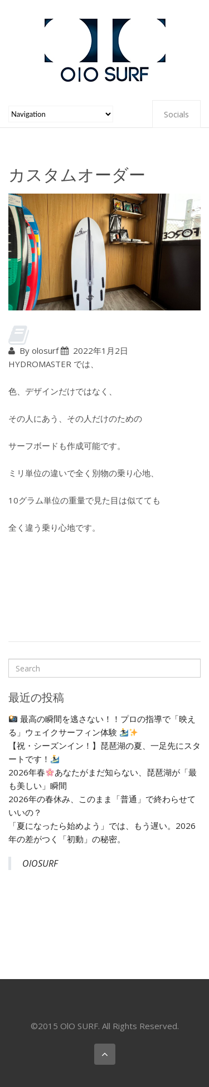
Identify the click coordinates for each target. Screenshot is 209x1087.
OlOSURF (40, 863)
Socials (176, 114)
